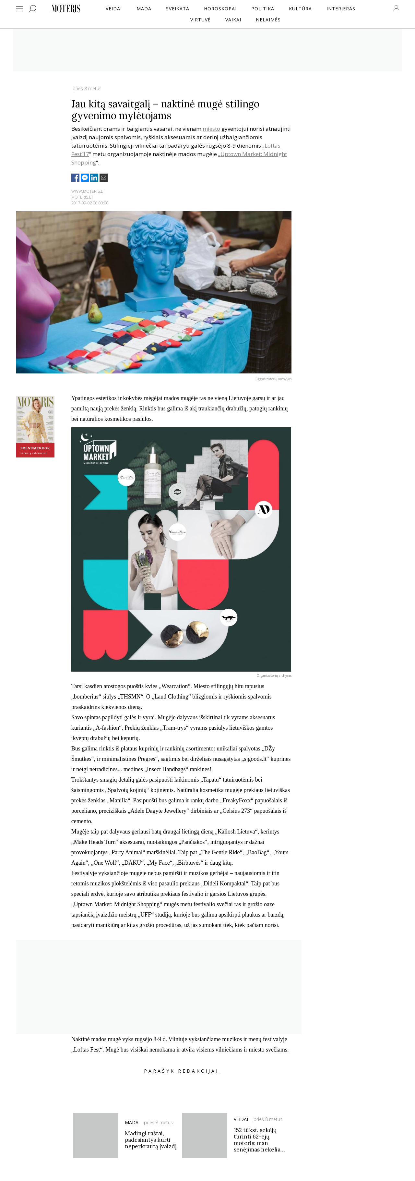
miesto (211, 128)
